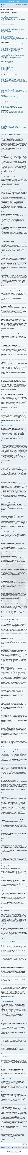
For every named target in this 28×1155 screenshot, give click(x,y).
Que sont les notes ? (4, 69)
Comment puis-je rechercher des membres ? (9, 106)
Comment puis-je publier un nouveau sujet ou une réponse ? (12, 43)
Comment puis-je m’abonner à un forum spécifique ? (10, 114)
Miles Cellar (19, 1151)
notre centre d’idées (20, 1098)
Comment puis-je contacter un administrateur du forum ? (11, 129)
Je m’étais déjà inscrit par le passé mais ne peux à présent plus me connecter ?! (13, 20)
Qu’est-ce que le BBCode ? (6, 62)
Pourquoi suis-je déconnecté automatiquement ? (9, 23)
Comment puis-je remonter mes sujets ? (8, 58)
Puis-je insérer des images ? (6, 66)
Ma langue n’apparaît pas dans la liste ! (8, 33)
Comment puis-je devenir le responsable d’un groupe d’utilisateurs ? (13, 80)
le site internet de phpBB (21, 354)
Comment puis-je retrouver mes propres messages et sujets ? (12, 107)
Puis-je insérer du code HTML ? (6, 63)
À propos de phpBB (23, 1087)
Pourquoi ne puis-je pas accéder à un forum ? (9, 50)
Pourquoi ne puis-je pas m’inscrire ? (7, 16)
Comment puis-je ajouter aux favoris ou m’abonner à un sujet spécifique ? (12, 113)
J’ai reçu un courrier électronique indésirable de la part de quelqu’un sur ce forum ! (14, 92)
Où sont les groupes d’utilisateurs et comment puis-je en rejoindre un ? (13, 79)
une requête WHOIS (13, 1113)
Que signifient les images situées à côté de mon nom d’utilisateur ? (13, 35)
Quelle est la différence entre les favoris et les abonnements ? (12, 111)
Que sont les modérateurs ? (6, 77)
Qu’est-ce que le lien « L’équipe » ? (7, 85)
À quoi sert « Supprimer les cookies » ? (8, 24)
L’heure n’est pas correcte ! (6, 31)
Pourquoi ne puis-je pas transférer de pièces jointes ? (10, 51)
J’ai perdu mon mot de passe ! (6, 21)
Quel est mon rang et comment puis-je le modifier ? (10, 37)
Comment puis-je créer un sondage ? (7, 47)
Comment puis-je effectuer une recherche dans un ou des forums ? (13, 102)
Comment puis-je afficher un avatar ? (7, 36)
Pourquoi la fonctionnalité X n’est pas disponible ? (10, 126)
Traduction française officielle (11, 1151)
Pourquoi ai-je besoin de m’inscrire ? (7, 13)
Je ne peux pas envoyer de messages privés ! (9, 89)
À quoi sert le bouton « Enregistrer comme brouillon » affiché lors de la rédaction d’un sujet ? (13, 56)
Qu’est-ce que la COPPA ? (5, 14)
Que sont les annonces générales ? (7, 67)
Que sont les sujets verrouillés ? (6, 70)
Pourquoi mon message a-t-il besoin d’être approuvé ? (11, 57)
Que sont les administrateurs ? (6, 75)
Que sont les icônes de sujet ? (6, 71)
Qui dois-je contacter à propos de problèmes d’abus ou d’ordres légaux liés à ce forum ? (14, 128)
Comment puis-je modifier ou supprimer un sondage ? (10, 49)
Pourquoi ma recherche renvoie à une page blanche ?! (11, 105)
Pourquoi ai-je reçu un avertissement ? (8, 52)
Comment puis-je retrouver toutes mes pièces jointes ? (11, 121)
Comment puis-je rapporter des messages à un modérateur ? (12, 54)
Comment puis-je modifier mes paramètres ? (9, 28)
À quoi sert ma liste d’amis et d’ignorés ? (8, 96)
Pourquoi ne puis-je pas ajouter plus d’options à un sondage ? (12, 48)
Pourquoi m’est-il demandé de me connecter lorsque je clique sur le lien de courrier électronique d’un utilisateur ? (14, 39)
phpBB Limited (9, 1083)
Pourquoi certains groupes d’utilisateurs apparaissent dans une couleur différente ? (14, 82)
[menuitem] (3, 4)
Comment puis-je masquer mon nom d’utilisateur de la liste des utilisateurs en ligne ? (12, 30)
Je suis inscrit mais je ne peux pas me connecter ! (10, 17)
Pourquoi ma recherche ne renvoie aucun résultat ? (10, 103)
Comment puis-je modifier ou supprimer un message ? (11, 44)
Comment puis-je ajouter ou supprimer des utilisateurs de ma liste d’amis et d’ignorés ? (14, 98)
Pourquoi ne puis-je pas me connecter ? (8, 18)
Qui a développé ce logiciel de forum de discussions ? (10, 125)
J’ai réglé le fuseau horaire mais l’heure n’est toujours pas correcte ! (13, 32)
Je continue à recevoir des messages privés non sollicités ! (11, 90)
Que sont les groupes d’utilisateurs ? (7, 78)
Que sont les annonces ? (5, 68)
